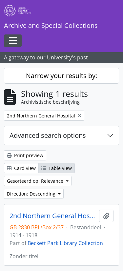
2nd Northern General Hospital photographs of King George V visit (53, 216)
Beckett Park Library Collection (65, 243)
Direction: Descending (32, 194)
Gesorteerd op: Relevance (36, 181)
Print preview (25, 155)
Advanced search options (48, 135)
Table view (56, 168)
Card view (21, 168)
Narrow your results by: (61, 75)
